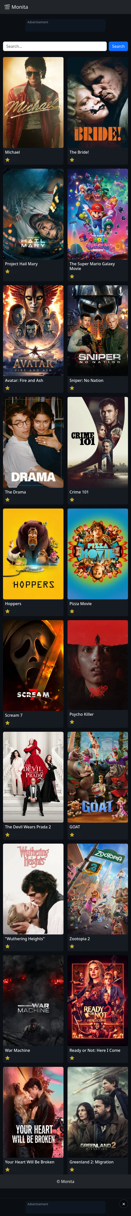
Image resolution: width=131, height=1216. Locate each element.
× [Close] (124, 1203)
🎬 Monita (16, 7)
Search (118, 46)
